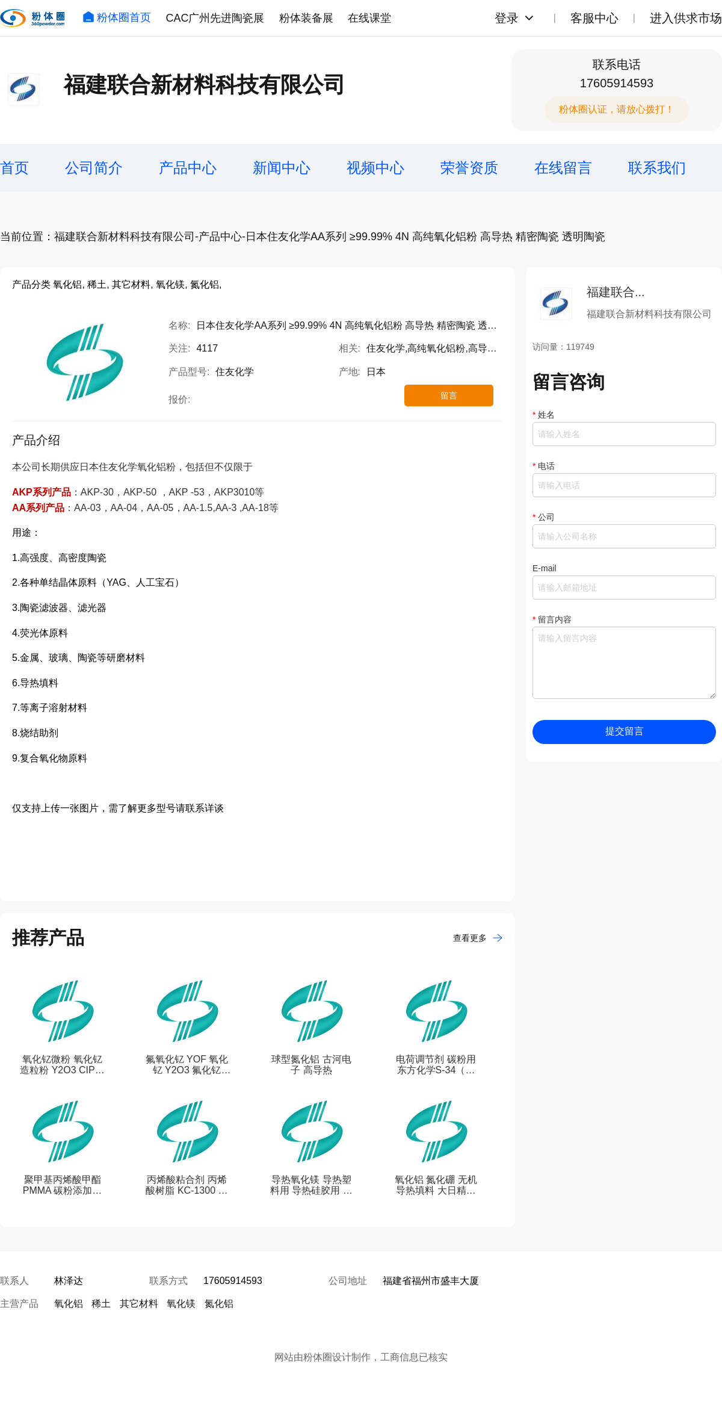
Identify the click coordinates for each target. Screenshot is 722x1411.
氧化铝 (68, 1303)
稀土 (101, 1303)
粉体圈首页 (116, 17)
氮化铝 (219, 1303)
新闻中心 (281, 168)
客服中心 (594, 18)
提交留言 (624, 731)
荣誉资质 (469, 168)
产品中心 (188, 168)
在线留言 (563, 168)
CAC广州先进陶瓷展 (214, 18)
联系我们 (657, 168)
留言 (448, 395)
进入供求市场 (686, 18)
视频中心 (375, 168)
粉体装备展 (306, 18)
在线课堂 (369, 18)
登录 (507, 18)
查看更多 (477, 938)
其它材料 (139, 1303)
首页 (14, 168)
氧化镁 (181, 1303)
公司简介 (94, 168)
